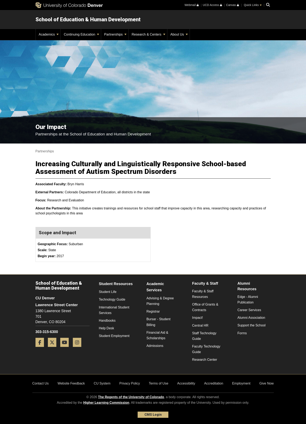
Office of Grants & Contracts (205, 307)
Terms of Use (158, 383)
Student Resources (116, 284)
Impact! (197, 317)
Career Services (249, 310)
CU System (102, 383)
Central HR (200, 325)
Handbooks (107, 320)
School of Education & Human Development (88, 19)
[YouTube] (66, 348)
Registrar (153, 311)
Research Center (204, 359)
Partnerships (115, 34)
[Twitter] (53, 348)
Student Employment (114, 336)
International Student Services (114, 310)
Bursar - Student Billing (159, 321)
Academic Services (155, 287)
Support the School (251, 325)
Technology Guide (112, 299)
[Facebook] (41, 348)
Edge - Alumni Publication (247, 299)
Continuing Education (81, 34)
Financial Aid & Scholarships (157, 335)
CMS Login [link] (153, 415)
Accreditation (213, 383)
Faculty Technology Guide (206, 349)
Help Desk (106, 328)
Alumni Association (251, 317)
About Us (179, 34)
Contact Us (40, 383)
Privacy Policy (129, 383)
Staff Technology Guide (204, 335)
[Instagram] (78, 348)
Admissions (155, 346)
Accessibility (186, 383)
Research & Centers (148, 34)
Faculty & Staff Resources (203, 294)
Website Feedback (71, 383)
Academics (49, 34)
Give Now (266, 383)
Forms (242, 333)
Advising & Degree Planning (160, 301)
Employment (241, 383)
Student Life (107, 292)
